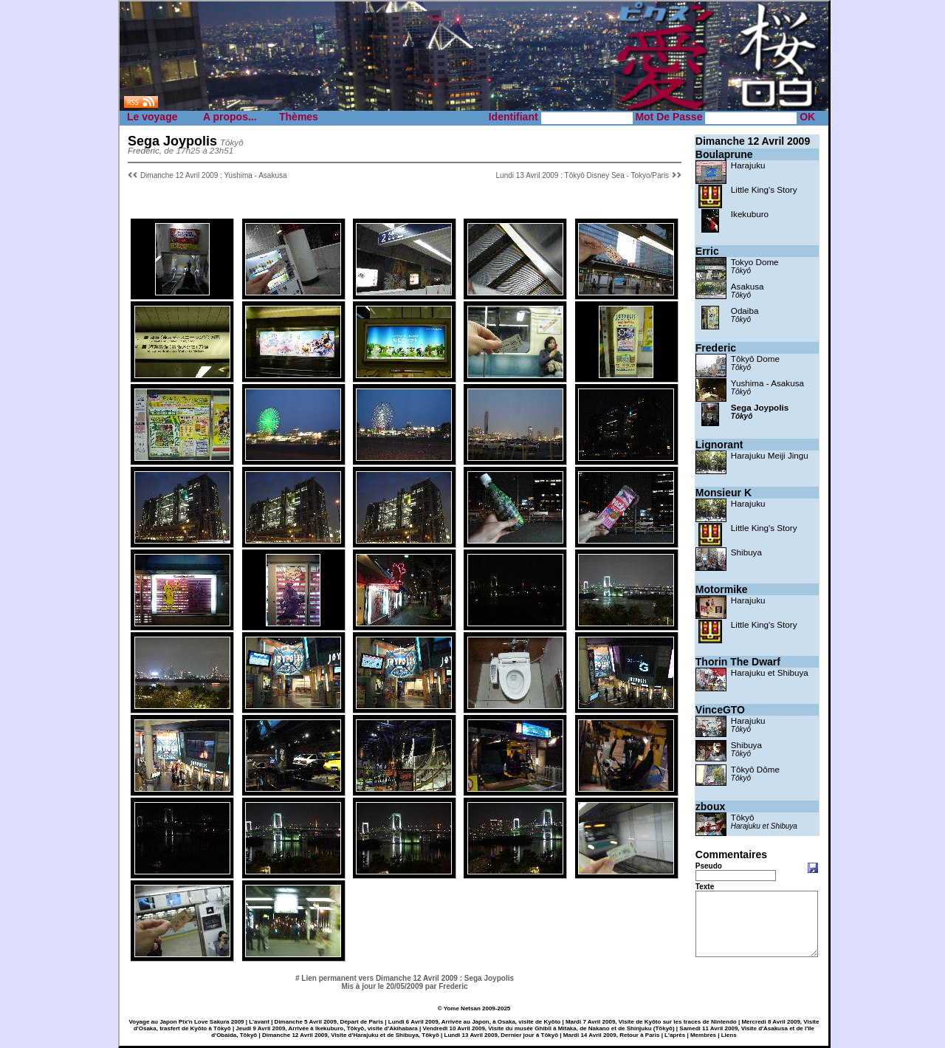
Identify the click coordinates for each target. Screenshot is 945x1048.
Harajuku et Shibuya (769, 672)
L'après (674, 1035)
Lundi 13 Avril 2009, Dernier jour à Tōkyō (501, 1035)
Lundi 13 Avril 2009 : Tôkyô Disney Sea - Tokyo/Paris (583, 175)
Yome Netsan (462, 1008)
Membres (703, 1035)
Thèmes (298, 117)
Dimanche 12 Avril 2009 (752, 141)
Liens (729, 1035)
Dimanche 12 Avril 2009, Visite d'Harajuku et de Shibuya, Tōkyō (350, 1035)
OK (807, 117)
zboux (710, 806)
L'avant (259, 1021)
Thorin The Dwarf (737, 662)
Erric (707, 251)
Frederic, (145, 150)
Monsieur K (723, 493)
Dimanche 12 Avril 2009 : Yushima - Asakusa (213, 175)
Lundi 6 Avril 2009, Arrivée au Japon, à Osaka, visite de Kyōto (474, 1021)
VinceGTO (720, 710)
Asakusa (747, 286)
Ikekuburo (750, 214)
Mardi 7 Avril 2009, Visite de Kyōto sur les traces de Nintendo (651, 1021)
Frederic (715, 348)
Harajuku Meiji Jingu (769, 455)
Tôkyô (741, 271)
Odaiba (745, 310)
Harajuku (748, 165)
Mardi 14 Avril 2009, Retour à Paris (611, 1035)
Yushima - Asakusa (767, 383)
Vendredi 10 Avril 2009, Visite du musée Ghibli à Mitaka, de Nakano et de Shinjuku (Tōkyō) (549, 1028)
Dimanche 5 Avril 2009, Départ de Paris (329, 1021)
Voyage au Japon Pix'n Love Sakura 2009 (186, 1021)
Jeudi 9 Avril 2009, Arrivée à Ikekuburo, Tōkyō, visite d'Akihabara (326, 1028)
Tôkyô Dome (755, 358)
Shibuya (746, 552)
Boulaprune (724, 154)
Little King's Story (764, 189)
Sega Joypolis (759, 407)
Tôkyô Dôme (755, 769)
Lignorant (719, 445)
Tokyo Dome (755, 262)
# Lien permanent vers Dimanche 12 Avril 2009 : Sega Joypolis (404, 978)
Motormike (721, 589)
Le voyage (152, 117)
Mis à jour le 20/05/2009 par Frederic (404, 986)
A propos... (230, 117)
